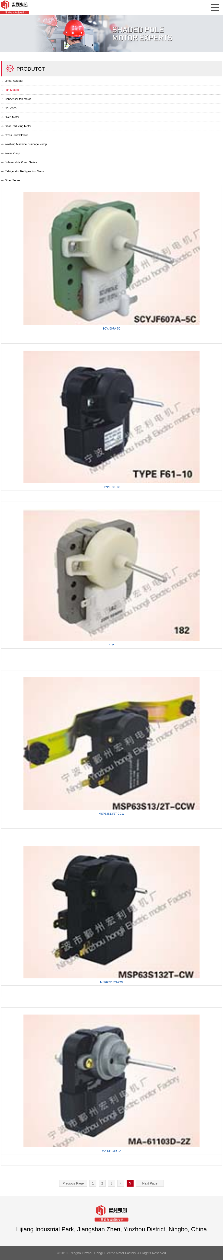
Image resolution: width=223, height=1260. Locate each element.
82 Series (10, 108)
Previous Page (73, 1183)
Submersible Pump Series (21, 162)
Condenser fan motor (18, 99)
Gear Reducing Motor (18, 126)
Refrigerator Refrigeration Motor (24, 171)
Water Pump (12, 153)
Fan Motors (12, 89)
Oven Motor (12, 117)
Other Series (12, 180)
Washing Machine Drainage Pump (26, 144)
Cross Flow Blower (16, 135)
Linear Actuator (14, 80)
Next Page (149, 1183)
